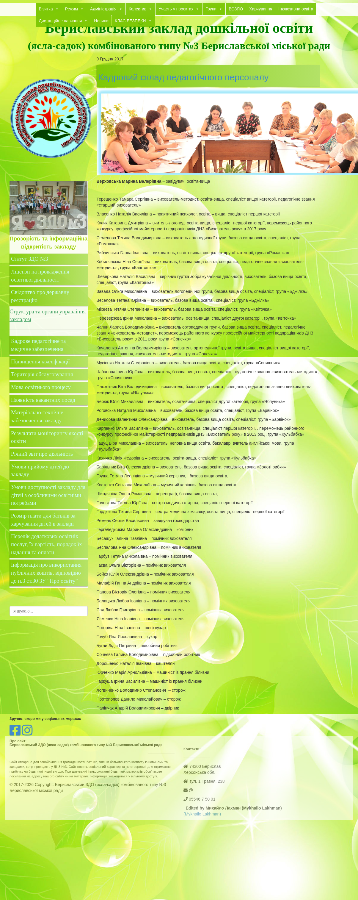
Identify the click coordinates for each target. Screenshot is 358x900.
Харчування (260, 9)
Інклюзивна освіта (295, 9)
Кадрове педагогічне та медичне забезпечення (38, 345)
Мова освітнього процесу (41, 387)
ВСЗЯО (236, 9)
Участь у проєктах (178, 9)
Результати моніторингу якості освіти (47, 437)
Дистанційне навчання (63, 21)
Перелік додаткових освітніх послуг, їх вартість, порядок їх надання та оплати (46, 544)
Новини (101, 20)
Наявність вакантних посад (43, 400)
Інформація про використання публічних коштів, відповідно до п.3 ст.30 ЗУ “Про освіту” (46, 573)
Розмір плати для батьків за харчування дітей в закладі (43, 519)
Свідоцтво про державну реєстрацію (40, 296)
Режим (74, 9)
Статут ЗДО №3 (29, 259)
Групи (213, 9)
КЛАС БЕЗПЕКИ (133, 21)
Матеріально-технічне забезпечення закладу (37, 416)
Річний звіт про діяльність (42, 454)
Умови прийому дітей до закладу (40, 470)
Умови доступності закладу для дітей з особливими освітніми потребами (48, 495)
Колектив (141, 9)
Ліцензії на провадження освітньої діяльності (40, 275)
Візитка (49, 9)
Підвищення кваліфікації (41, 361)
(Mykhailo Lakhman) (202, 814)
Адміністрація (106, 9)
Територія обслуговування (42, 374)
